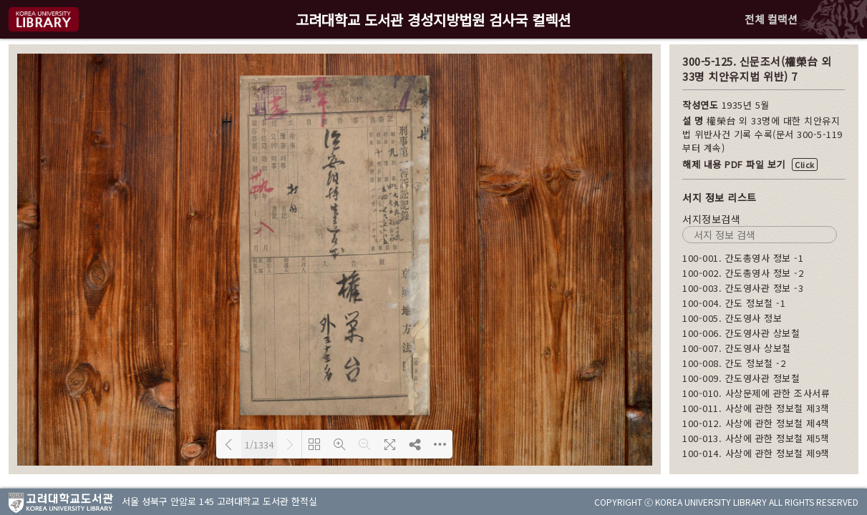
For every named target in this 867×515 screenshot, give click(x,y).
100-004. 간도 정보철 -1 (733, 303)
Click (805, 164)
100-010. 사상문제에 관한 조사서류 (756, 393)
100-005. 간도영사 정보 (732, 318)
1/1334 (259, 444)
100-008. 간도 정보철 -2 (733, 363)
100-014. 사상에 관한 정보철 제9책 (756, 453)
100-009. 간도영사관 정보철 (741, 378)
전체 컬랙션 (771, 18)
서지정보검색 (711, 219)
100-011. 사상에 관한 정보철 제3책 (756, 408)
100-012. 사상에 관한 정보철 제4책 (756, 423)
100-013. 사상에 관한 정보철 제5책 (756, 438)
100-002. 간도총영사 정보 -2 (742, 273)
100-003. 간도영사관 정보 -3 (742, 288)
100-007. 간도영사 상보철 (736, 348)
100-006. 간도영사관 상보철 (741, 333)
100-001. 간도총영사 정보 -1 (742, 258)
